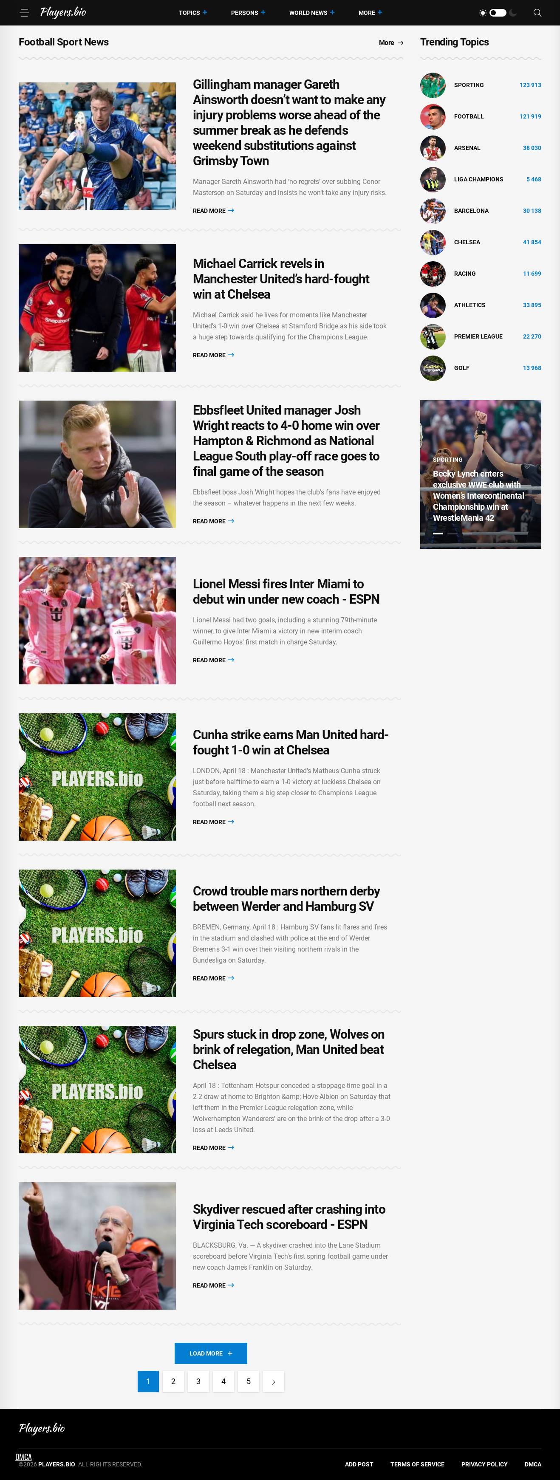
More (367, 12)
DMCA (533, 1464)
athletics (470, 305)
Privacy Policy (484, 1464)
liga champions (478, 179)
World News (308, 12)
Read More (213, 210)
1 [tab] (438, 533)
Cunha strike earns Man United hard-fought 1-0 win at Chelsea (291, 742)
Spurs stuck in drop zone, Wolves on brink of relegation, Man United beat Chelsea (289, 1049)
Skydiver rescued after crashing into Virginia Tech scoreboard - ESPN (289, 1217)
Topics (189, 12)
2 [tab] (452, 533)
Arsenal (467, 147)
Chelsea (467, 242)
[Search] (537, 13)
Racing (465, 273)
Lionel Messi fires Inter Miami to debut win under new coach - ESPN (286, 591)
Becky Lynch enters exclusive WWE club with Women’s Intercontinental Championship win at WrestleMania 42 (478, 496)
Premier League (478, 336)
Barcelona (471, 210)
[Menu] (24, 12)
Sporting (469, 85)
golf (461, 367)
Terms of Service (417, 1464)
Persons (244, 12)
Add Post (359, 1464)
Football (469, 116)
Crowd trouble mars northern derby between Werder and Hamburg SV (286, 899)
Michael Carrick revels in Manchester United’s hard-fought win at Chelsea (281, 279)
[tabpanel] (480, 474)
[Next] (273, 1381)
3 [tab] (467, 533)
